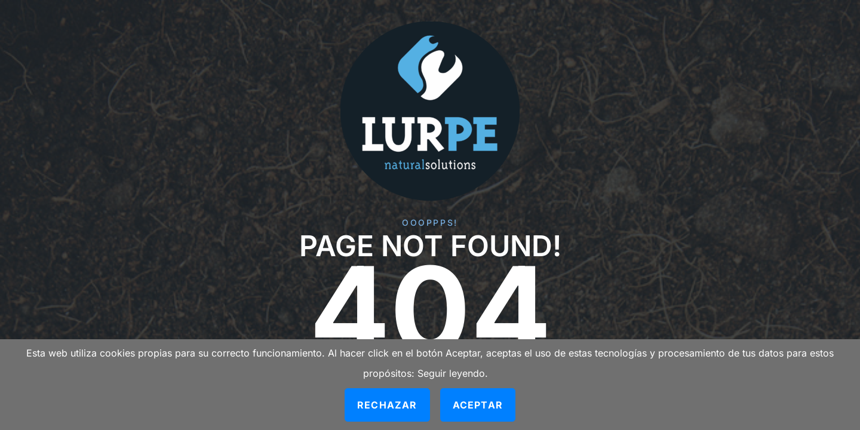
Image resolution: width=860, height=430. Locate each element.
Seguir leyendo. (452, 373)
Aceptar (478, 405)
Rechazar (387, 405)
